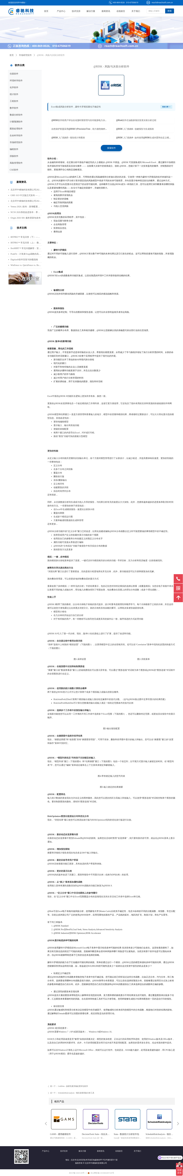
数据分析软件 (16, 115)
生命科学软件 (16, 135)
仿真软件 (14, 74)
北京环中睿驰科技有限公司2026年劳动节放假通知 (26, 190)
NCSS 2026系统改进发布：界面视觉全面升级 (26, 212)
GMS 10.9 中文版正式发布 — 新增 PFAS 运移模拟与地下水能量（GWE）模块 (26, 195)
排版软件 (14, 156)
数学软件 (14, 108)
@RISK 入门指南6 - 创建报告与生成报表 (135, 129)
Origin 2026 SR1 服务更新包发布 (26, 218)
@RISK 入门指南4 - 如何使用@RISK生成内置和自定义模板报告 (145, 137)
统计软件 (14, 94)
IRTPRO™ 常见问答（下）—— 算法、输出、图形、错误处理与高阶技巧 (26, 237)
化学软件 (14, 87)
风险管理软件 (16, 163)
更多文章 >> (166, 107)
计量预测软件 (16, 122)
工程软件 (14, 101)
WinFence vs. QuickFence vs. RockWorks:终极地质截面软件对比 (26, 265)
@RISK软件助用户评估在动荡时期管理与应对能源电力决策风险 (80, 120)
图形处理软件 (16, 129)
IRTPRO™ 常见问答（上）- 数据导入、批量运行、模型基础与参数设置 (26, 243)
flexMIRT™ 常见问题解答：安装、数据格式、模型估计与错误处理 (26, 248)
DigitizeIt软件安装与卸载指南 (24, 259)
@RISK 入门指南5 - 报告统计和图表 (68, 137)
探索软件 (111, 148)
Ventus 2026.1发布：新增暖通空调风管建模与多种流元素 (26, 206)
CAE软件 (14, 170)
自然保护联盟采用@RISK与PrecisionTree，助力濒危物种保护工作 (80, 129)
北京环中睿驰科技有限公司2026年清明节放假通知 (26, 201)
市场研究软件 (16, 142)
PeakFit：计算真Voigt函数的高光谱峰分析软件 (26, 254)
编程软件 (14, 149)
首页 (11, 55)
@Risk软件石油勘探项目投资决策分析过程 (136, 120)
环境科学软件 (16, 80)
